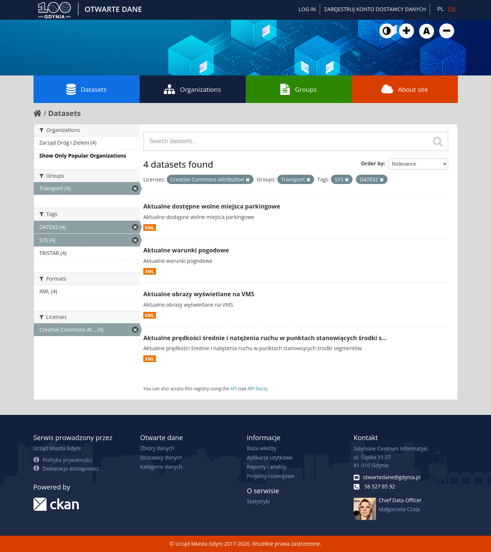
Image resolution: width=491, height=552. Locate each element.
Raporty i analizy (267, 466)
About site (404, 89)
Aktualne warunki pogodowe (186, 250)
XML (149, 227)
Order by (372, 163)
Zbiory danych (157, 448)
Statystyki (258, 501)
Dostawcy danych (161, 457)
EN (451, 9)
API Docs (256, 388)
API (233, 388)
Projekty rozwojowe (270, 476)
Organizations (192, 89)
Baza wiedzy (261, 448)
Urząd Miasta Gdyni (57, 448)
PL (440, 9)
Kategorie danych (161, 466)
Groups (298, 89)
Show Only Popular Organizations (82, 155)
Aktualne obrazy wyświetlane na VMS (198, 294)
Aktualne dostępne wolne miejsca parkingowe (211, 206)
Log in (307, 9)
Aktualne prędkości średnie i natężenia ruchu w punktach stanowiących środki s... (265, 338)
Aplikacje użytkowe (270, 457)
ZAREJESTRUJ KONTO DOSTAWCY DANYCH (375, 9)
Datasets (86, 89)
